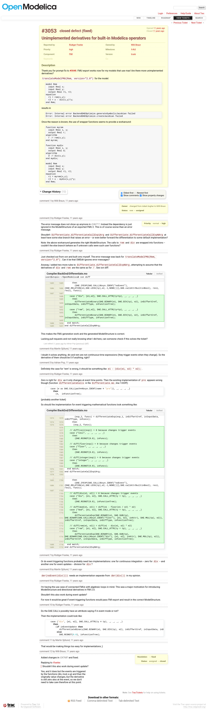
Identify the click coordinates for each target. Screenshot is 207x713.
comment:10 (46, 608)
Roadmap (166, 18)
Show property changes (153, 196)
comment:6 (45, 376)
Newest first (142, 193)
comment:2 (45, 218)
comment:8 (45, 572)
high (71, 49)
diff (86, 346)
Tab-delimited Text (128, 704)
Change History (54, 191)
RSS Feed (76, 704)
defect (76, 31)
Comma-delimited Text (100, 704)
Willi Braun (136, 45)
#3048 (73, 70)
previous (80, 346)
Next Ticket (196, 23)
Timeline (151, 18)
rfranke (56, 666)
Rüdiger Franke (76, 45)
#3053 (49, 31)
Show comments (131, 196)
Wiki (139, 18)
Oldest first (128, 193)
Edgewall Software (32, 710)
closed (65, 31)
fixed (87, 31)
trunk (133, 54)
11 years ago (159, 28)
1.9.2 (133, 49)
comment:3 (45, 251)
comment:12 (46, 655)
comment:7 (45, 558)
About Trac (199, 13)
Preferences (171, 13)
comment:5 (45, 364)
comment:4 (45, 350)
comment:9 (45, 584)
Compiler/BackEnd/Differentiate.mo (67, 275)
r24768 (63, 661)
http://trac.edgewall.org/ (194, 710)
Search (199, 18)
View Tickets (183, 18)
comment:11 (46, 644)
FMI (71, 54)
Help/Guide (186, 13)
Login (160, 13)
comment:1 (45, 201)
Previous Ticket (181, 23)
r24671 (94, 224)
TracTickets (137, 696)
